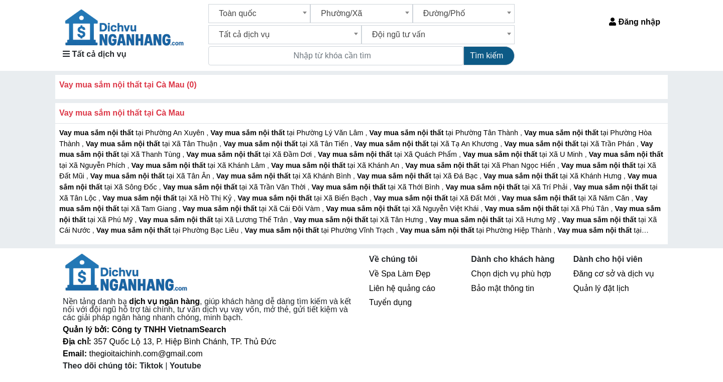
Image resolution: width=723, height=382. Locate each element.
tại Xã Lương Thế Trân (214, 220)
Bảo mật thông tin (502, 288)
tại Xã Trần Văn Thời (235, 187)
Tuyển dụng (390, 302)
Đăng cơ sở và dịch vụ (613, 273)
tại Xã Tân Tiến (286, 144)
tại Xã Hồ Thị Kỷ (167, 198)
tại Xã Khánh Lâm (199, 165)
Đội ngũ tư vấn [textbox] (398, 34)
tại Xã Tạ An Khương (427, 144)
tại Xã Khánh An (336, 165)
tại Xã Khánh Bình (284, 176)
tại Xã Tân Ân (151, 176)
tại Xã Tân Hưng (359, 220)
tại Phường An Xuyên (132, 133)
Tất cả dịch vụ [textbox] (244, 34)
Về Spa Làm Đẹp (399, 273)
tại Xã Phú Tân (548, 209)
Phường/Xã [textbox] (341, 13)
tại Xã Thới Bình (376, 187)
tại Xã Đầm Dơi (250, 154)
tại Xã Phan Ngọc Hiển (481, 165)
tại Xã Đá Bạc (418, 176)
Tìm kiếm (486, 55)
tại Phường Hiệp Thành (477, 230)
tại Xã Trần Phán (570, 144)
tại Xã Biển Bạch (303, 198)
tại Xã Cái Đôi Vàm (252, 209)
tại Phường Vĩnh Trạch (320, 230)
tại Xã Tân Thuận (152, 144)
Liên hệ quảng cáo (402, 288)
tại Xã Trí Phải (508, 187)
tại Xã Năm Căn (566, 198)
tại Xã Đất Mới (436, 198)
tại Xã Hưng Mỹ (493, 220)
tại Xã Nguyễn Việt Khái (403, 209)
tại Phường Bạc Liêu (168, 230)
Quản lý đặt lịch (601, 288)
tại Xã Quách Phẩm (388, 154)
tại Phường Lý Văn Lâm (287, 133)
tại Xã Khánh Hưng (554, 176)
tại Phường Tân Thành (444, 133)
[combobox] (259, 13)
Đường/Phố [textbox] (444, 13)
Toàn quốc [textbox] (238, 13)
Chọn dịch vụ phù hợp (511, 273)
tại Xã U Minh (524, 154)
